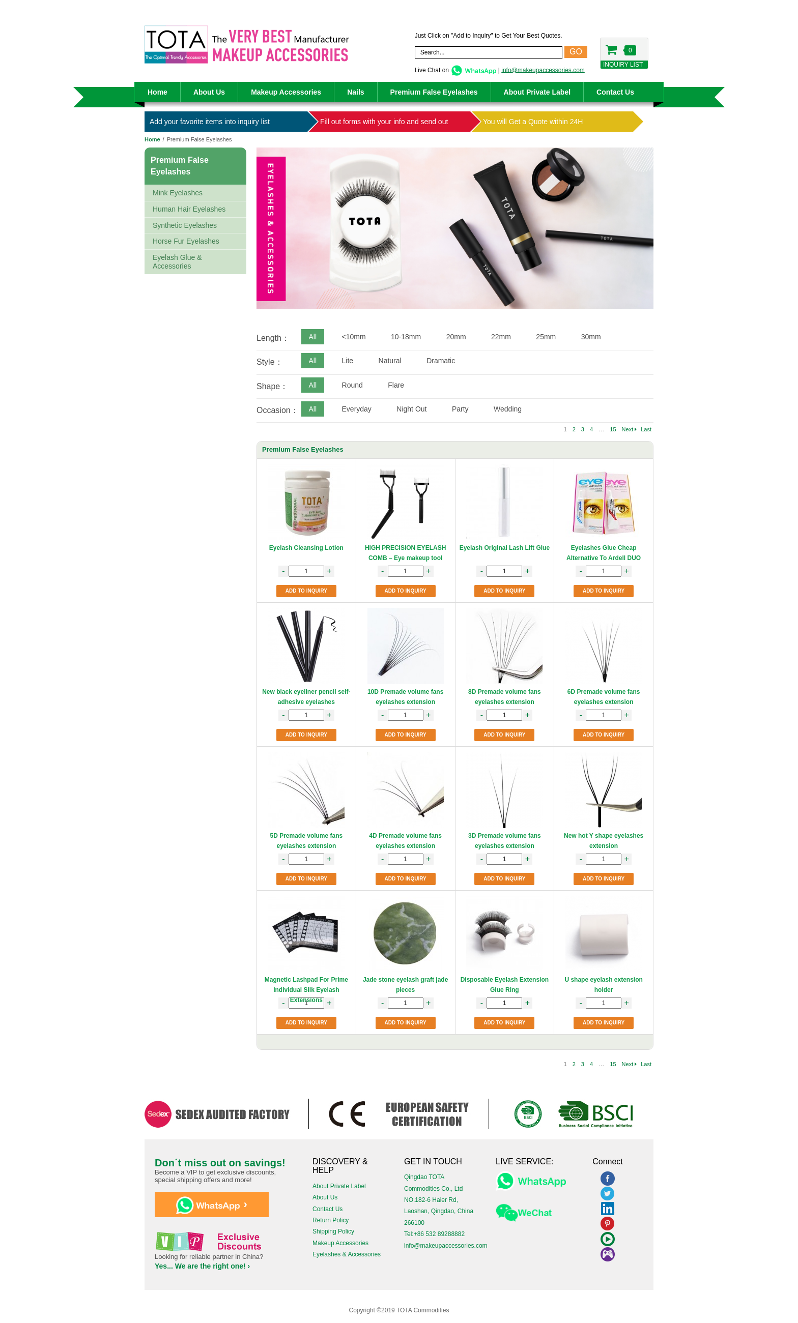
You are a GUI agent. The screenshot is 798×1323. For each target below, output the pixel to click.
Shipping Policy (333, 1231)
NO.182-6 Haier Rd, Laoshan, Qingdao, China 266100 (438, 1211)
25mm (546, 337)
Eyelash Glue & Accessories (177, 261)
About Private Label (537, 92)
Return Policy (330, 1220)
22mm (501, 337)
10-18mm (406, 337)
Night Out (411, 409)
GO (575, 51)
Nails (355, 92)
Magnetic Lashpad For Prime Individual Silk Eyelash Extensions (306, 990)
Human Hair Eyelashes (189, 209)
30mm (591, 337)
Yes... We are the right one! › (202, 1266)
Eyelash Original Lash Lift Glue (505, 547)
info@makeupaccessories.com (543, 69)
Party (460, 409)
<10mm (354, 337)
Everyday (357, 409)
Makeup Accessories (286, 92)
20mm (456, 337)
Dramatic (440, 361)
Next (629, 429)
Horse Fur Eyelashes (186, 241)
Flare (396, 385)
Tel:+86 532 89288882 (434, 1234)
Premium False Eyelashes (434, 92)
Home (157, 92)
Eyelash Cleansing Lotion (306, 547)
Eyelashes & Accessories (346, 1254)
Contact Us (615, 92)
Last (646, 429)
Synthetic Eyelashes (185, 225)
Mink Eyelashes (178, 193)
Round (352, 385)
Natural (390, 361)
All (313, 337)
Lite (348, 361)
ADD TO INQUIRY (306, 591)
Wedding (508, 409)
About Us (209, 92)
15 (613, 429)
